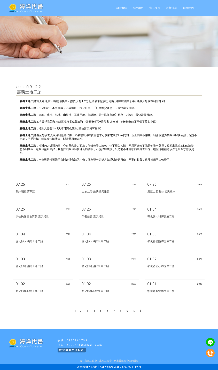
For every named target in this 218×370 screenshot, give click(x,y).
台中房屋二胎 (87, 360)
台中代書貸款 (116, 360)
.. (120, 366)
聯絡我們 (188, 8)
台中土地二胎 (102, 360)
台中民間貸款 (131, 360)
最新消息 (171, 8)
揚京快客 (95, 366)
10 (133, 310)
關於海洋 (121, 8)
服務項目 (138, 8)
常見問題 (154, 8)
